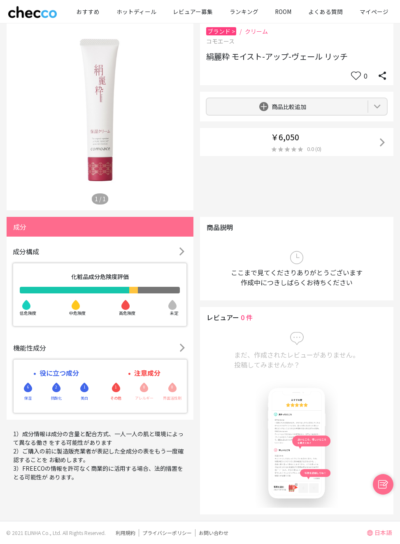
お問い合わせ (213, 532)
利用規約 (125, 532)
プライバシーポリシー (167, 532)
